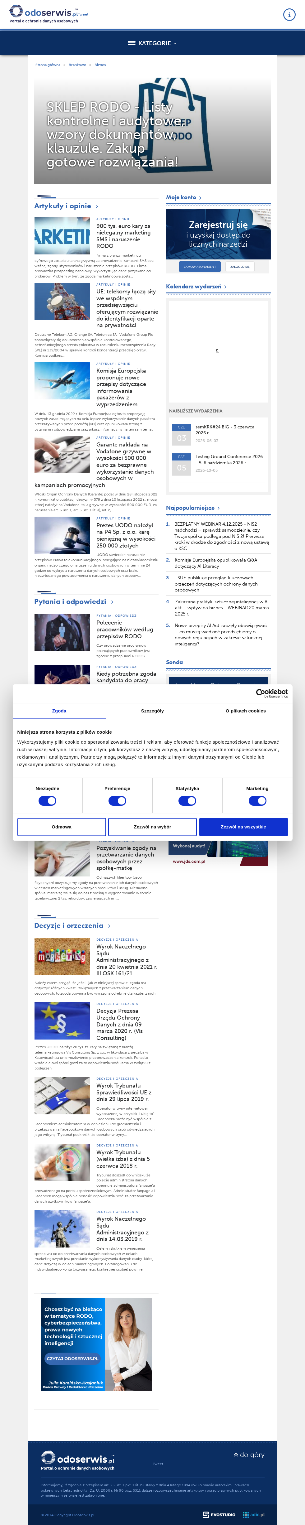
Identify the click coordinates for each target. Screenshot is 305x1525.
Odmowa (61, 826)
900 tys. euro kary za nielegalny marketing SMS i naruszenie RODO (123, 236)
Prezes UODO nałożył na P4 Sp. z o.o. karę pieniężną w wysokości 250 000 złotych (125, 535)
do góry (249, 1454)
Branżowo (77, 65)
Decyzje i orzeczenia (73, 925)
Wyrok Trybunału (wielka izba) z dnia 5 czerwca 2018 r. (123, 1159)
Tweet (83, 14)
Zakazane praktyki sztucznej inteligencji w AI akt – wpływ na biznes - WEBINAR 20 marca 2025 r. (222, 608)
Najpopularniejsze (193, 508)
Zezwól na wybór (152, 826)
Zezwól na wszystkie (243, 826)
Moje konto (184, 197)
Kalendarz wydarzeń (197, 286)
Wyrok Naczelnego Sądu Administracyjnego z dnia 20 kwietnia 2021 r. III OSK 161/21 (127, 960)
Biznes (100, 65)
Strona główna (47, 65)
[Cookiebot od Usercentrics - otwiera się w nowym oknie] (260, 693)
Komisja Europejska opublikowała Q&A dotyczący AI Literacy (216, 563)
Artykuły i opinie (67, 205)
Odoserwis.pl (83, 1515)
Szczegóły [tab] (152, 710)
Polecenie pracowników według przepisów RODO (124, 629)
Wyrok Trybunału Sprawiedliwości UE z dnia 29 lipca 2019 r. (123, 1092)
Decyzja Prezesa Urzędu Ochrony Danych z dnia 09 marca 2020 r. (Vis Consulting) (119, 1024)
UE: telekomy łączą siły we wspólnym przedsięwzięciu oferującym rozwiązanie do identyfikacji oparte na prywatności (127, 308)
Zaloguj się (240, 267)
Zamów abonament (200, 267)
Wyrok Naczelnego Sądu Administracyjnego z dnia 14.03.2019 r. (122, 1229)
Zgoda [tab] (59, 710)
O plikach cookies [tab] (246, 710)
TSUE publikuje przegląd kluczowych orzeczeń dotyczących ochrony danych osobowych (216, 584)
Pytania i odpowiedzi (75, 601)
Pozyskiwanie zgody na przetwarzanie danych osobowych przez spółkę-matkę (126, 858)
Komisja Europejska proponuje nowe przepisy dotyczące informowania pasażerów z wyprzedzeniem (121, 387)
